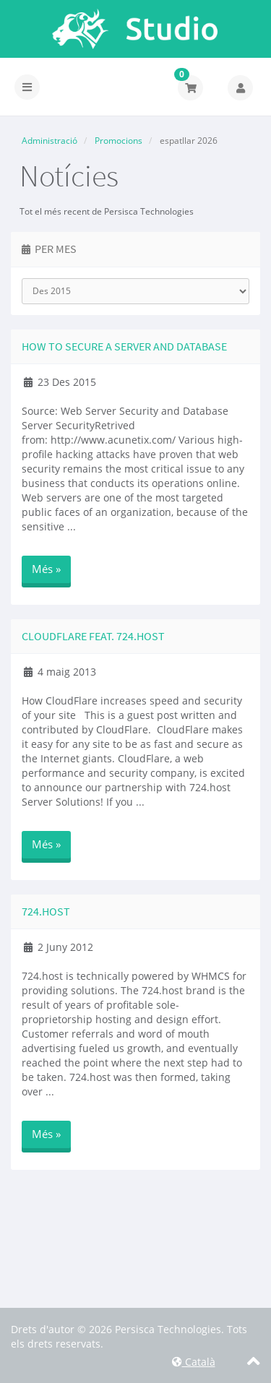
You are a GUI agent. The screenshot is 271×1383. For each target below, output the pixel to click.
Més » (46, 568)
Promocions (118, 140)
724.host (46, 911)
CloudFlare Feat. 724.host (93, 636)
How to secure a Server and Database (124, 346)
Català (193, 1362)
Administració (49, 140)
